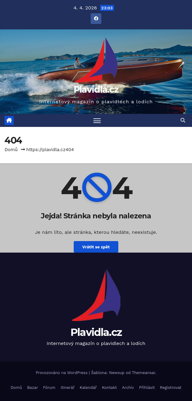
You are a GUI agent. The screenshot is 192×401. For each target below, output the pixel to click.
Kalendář (88, 387)
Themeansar (143, 372)
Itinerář (68, 387)
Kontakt (109, 387)
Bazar (32, 387)
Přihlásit (147, 387)
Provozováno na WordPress (62, 372)
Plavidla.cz (96, 89)
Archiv (128, 387)
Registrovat (170, 387)
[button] (182, 120)
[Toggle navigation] (97, 120)
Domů (11, 149)
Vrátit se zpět (95, 246)
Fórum (49, 387)
